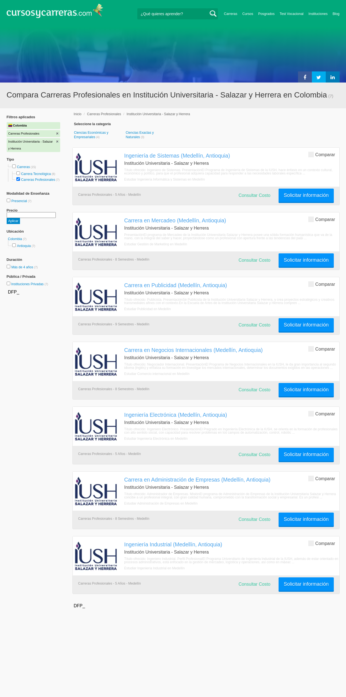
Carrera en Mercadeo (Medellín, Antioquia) (175, 220)
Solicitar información (306, 195)
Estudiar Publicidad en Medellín (147, 309)
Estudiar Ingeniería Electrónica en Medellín (156, 439)
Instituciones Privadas (29, 284)
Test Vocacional (292, 14)
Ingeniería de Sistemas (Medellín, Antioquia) (177, 156)
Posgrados (266, 14)
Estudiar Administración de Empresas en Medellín (161, 503)
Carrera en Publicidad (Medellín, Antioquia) (175, 285)
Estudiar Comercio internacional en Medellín (157, 374)
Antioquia (24, 246)
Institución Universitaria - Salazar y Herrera (158, 114)
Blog (336, 14)
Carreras (230, 14)
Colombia (15, 239)
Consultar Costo (255, 195)
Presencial (19, 201)
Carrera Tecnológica (36, 174)
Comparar (321, 154)
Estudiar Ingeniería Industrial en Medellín (154, 568)
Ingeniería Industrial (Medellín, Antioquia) (173, 544)
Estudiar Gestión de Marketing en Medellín (155, 244)
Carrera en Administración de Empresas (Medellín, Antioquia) (197, 480)
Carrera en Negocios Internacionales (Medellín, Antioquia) (193, 350)
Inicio (78, 114)
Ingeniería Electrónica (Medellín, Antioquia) (175, 415)
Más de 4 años (22, 267)
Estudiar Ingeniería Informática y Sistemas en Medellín (164, 179)
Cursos (247, 14)
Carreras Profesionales (38, 180)
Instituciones (318, 14)
